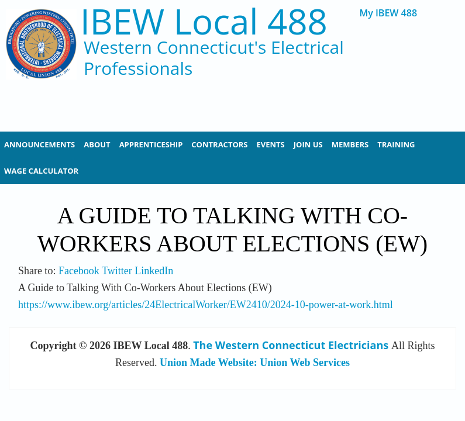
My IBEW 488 (389, 13)
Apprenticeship (151, 144)
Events (271, 144)
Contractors (219, 144)
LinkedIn (154, 271)
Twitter (117, 271)
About (97, 144)
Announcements (39, 144)
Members (350, 144)
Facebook (78, 271)
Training (396, 144)
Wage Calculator (41, 170)
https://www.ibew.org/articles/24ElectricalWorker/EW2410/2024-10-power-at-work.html (205, 304)
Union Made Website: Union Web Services (255, 362)
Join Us (308, 144)
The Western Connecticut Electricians (290, 345)
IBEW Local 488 (204, 21)
